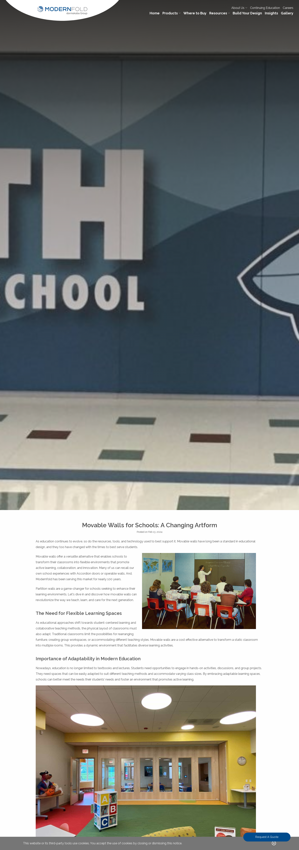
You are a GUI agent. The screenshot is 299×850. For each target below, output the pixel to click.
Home (155, 13)
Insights (271, 13)
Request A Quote (266, 837)
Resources (219, 13)
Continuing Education (265, 8)
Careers (288, 8)
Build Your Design (247, 13)
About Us (239, 8)
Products (171, 13)
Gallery (287, 13)
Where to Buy (194, 13)
